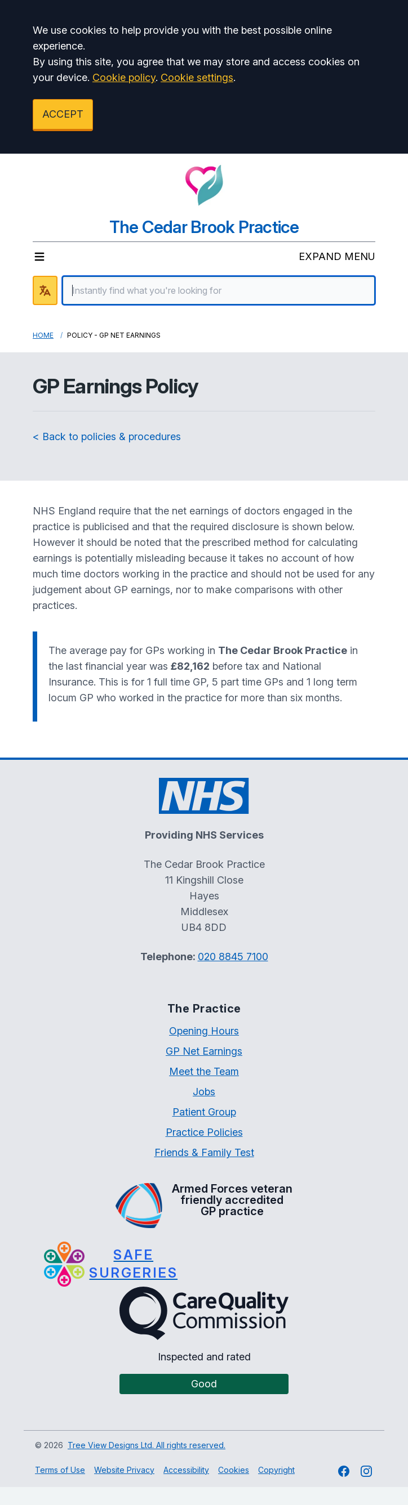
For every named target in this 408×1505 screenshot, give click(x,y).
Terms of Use (60, 1470)
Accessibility (186, 1470)
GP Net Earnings (204, 1051)
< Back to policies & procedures (107, 436)
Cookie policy (124, 77)
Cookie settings (197, 77)
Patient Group (204, 1112)
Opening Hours (204, 1031)
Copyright (276, 1470)
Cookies (233, 1470)
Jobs (204, 1092)
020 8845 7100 (233, 956)
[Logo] (204, 185)
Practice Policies (204, 1132)
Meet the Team (204, 1071)
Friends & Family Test (204, 1152)
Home (43, 335)
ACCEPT (62, 114)
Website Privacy (124, 1470)
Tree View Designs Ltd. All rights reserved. (146, 1445)
